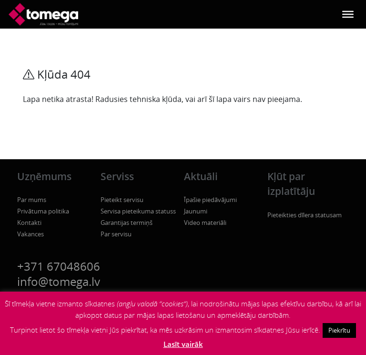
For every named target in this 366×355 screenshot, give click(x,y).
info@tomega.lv (58, 281)
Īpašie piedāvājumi (210, 199)
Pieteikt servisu (122, 199)
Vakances (30, 234)
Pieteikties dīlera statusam (304, 215)
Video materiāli (205, 222)
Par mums (31, 199)
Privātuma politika (43, 211)
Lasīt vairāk (183, 344)
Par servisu (116, 234)
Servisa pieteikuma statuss (138, 211)
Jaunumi (195, 211)
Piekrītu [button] (339, 330)
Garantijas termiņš (126, 222)
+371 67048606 (58, 266)
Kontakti (29, 222)
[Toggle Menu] (348, 14)
